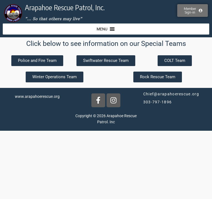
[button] (102, 29)
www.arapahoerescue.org (37, 96)
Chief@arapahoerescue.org (171, 94)
